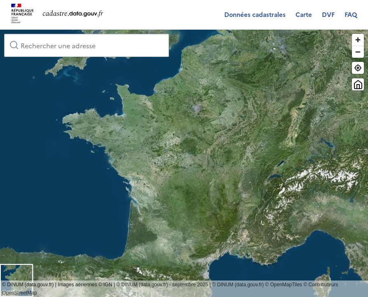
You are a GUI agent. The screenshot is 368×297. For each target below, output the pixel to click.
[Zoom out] (358, 52)
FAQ (351, 14)
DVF (328, 14)
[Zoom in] (358, 40)
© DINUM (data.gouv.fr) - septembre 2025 (162, 285)
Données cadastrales (255, 14)
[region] (184, 163)
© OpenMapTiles (283, 285)
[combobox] (86, 45)
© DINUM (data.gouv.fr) (238, 285)
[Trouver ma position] (358, 68)
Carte (303, 14)
